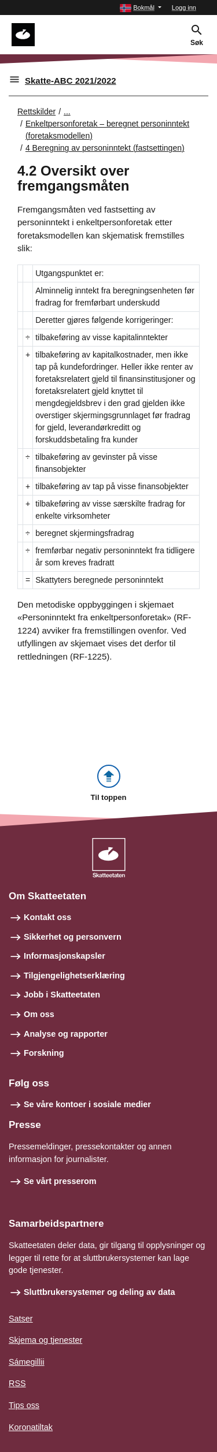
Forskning (44, 1053)
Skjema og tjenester (45, 1340)
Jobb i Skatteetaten (62, 994)
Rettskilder (36, 111)
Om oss (39, 1014)
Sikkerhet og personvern (73, 936)
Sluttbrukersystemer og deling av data (99, 1292)
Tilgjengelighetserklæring (74, 975)
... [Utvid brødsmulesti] (67, 111)
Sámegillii (27, 1362)
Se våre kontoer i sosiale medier (87, 1104)
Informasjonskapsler (64, 955)
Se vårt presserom (60, 1181)
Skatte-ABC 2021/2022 (70, 80)
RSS (17, 1383)
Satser (21, 1318)
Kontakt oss (47, 917)
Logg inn (184, 7)
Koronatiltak (31, 1427)
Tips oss (24, 1405)
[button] (140, 8)
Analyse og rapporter (66, 1033)
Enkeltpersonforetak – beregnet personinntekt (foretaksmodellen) (107, 129)
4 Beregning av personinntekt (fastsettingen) (105, 147)
